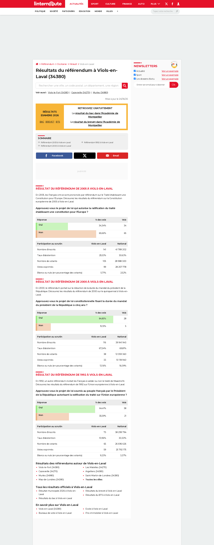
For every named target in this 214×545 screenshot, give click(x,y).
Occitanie (62, 64)
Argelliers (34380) (94, 471)
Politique (40, 11)
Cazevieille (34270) (80, 92)
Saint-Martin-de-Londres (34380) (102, 475)
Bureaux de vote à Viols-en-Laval (55, 513)
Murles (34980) (100, 92)
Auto (141, 4)
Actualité (139, 71)
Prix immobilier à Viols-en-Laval (101, 513)
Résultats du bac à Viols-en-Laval (55, 498)
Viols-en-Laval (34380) (50, 509)
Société (54, 11)
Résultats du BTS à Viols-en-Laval (102, 495)
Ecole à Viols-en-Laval (96, 509)
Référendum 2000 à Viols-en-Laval (56, 146)
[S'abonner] (156, 85)
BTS (58, 122)
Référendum (47, 64)
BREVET (49, 122)
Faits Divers (68, 11)
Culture (110, 4)
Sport (95, 4)
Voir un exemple (170, 71)
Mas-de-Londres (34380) (51, 479)
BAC (42, 122)
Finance (127, 4)
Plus (155, 4)
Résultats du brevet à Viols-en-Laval (103, 491)
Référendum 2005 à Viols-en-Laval (55, 142)
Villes (109, 11)
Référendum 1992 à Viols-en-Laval (98, 142)
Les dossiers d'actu (144, 79)
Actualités (76, 4)
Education (84, 11)
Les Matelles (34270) (95, 467)
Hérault (73, 64)
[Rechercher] (165, 11)
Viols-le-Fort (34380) (58, 92)
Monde (98, 11)
